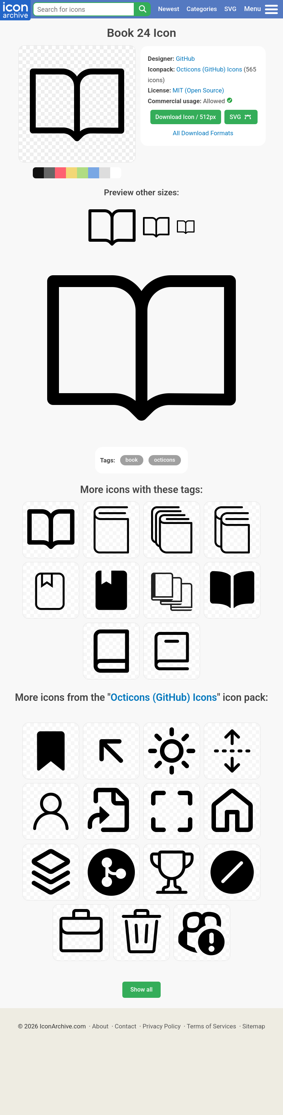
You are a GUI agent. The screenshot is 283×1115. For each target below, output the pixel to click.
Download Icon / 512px (186, 116)
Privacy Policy (162, 1026)
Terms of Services (211, 1026)
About (100, 1026)
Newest (168, 9)
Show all (141, 989)
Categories (201, 9)
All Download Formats (203, 133)
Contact (125, 1026)
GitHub (185, 58)
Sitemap (253, 1026)
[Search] (142, 9)
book (132, 460)
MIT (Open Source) (198, 90)
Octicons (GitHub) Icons (209, 69)
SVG (230, 9)
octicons (164, 460)
